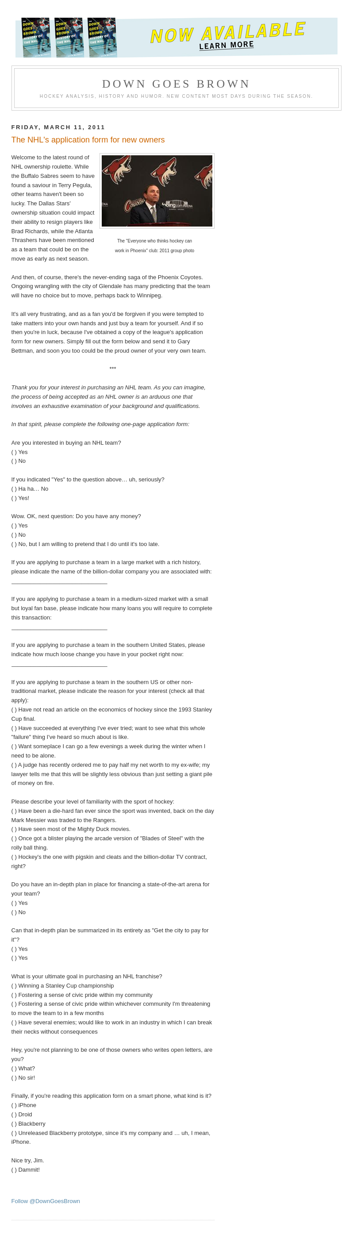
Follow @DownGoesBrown (46, 1201)
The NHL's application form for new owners (88, 139)
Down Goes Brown (176, 83)
